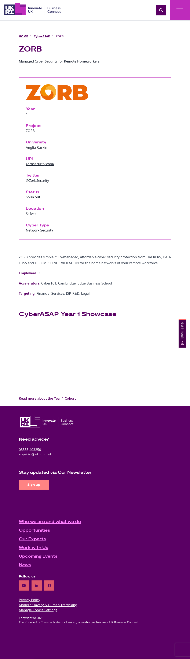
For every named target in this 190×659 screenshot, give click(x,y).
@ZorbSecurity (37, 180)
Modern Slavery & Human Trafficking (48, 605)
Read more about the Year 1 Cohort (47, 398)
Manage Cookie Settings (38, 610)
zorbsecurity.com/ (40, 164)
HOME (23, 36)
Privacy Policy (29, 600)
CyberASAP (42, 36)
